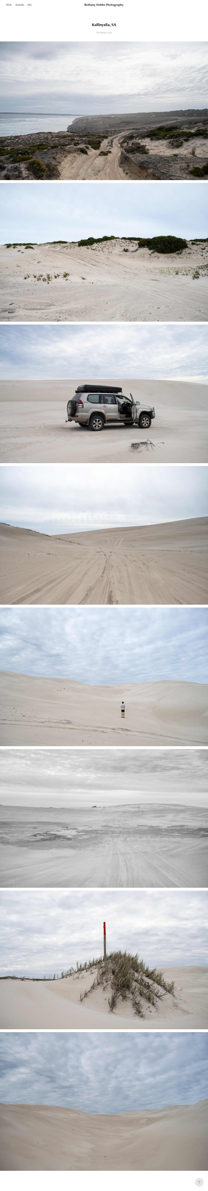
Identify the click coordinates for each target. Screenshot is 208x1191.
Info (30, 4)
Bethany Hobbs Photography (104, 5)
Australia (19, 4)
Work (9, 4)
